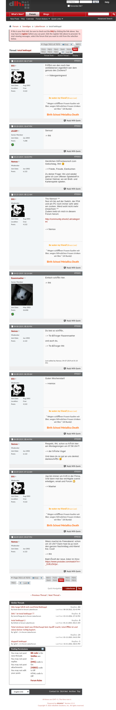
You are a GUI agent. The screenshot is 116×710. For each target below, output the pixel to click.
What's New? (17, 14)
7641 (56, 49)
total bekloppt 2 (18, 620)
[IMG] (33, 662)
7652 (43, 52)
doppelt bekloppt (19, 641)
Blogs (46, 14)
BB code (34, 653)
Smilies (34, 656)
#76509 (78, 471)
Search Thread (63, 55)
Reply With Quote (72, 121)
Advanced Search (105, 19)
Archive (72, 691)
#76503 (78, 156)
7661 (56, 52)
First (65, 44)
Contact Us (54, 691)
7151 (77, 47)
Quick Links (56, 19)
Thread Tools (49, 55)
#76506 (78, 326)
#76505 (78, 273)
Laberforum (40, 26)
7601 (49, 49)
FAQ (23, 19)
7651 (75, 49)
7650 (68, 49)
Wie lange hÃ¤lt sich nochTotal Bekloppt (29, 607)
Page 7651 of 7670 (52, 44)
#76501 (78, 61)
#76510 (78, 537)
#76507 (78, 374)
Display (75, 55)
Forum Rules (36, 680)
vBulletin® (60, 703)
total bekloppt (24, 50)
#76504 (78, 194)
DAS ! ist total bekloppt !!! (22, 613)
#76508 (78, 439)
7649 (62, 49)
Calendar (30, 19)
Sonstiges (26, 26)
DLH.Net (64, 691)
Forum (32, 14)
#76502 (78, 126)
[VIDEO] (34, 667)
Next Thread (53, 595)
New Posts (14, 19)
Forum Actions (42, 19)
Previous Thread (39, 595)
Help (107, 2)
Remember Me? (75, 6)
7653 (49, 52)
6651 (78, 44)
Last (69, 52)
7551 (43, 49)
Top (79, 588)
